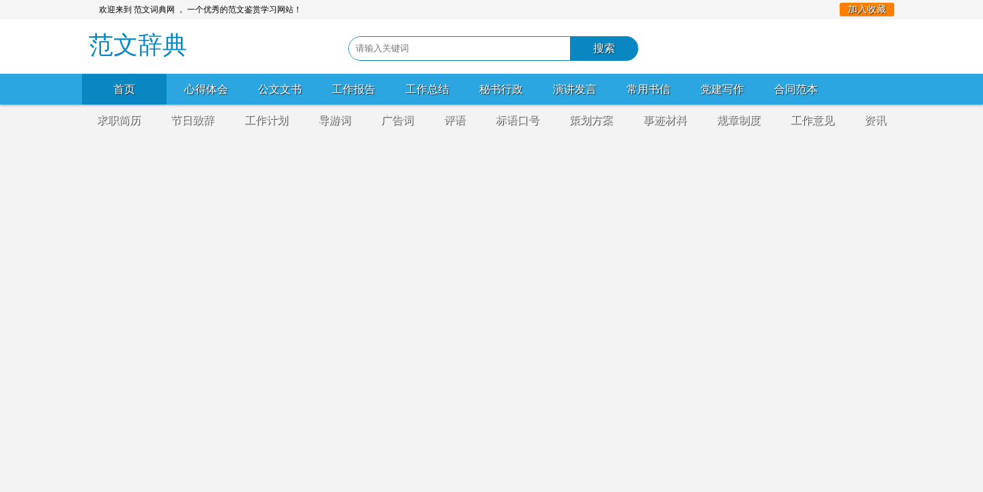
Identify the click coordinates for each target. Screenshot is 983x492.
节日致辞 (192, 120)
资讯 (875, 120)
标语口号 (517, 120)
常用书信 (648, 89)
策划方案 (591, 120)
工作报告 (353, 89)
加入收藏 (867, 9)
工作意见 (812, 120)
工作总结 (427, 89)
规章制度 (738, 120)
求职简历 (119, 120)
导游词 (334, 120)
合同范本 (796, 89)
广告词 (397, 120)
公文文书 (280, 89)
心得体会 (206, 89)
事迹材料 (665, 120)
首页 (124, 89)
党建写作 (722, 89)
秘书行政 (501, 89)
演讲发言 (575, 89)
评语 (455, 120)
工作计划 (266, 120)
